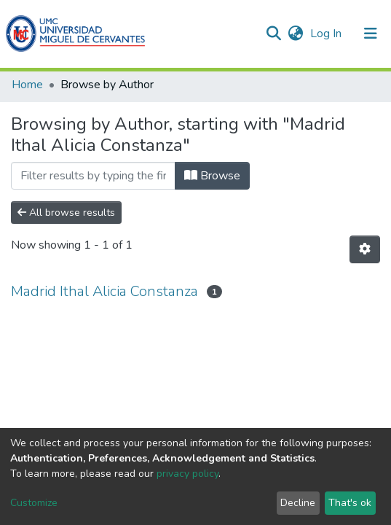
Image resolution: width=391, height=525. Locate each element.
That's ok (349, 503)
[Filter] (93, 176)
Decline (297, 503)
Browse (212, 176)
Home (27, 85)
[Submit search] (273, 33)
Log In (327, 34)
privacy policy (187, 474)
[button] (295, 33)
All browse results (66, 212)
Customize (34, 503)
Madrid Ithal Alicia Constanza (104, 291)
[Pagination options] (364, 249)
